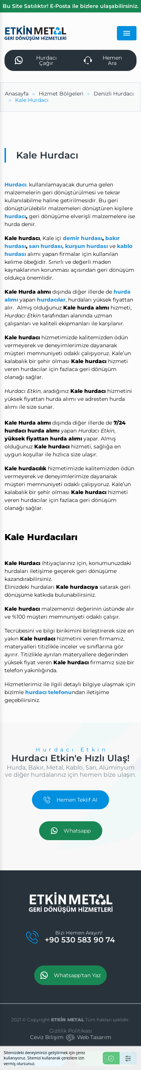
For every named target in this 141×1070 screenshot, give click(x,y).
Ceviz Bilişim (47, 1037)
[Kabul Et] (111, 1058)
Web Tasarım (94, 1037)
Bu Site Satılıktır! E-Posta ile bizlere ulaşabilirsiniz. (70, 6)
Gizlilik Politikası (70, 1030)
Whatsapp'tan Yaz (70, 975)
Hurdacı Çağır (36, 60)
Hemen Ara (103, 60)
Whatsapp (71, 830)
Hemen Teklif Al (70, 799)
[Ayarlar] (128, 1058)
